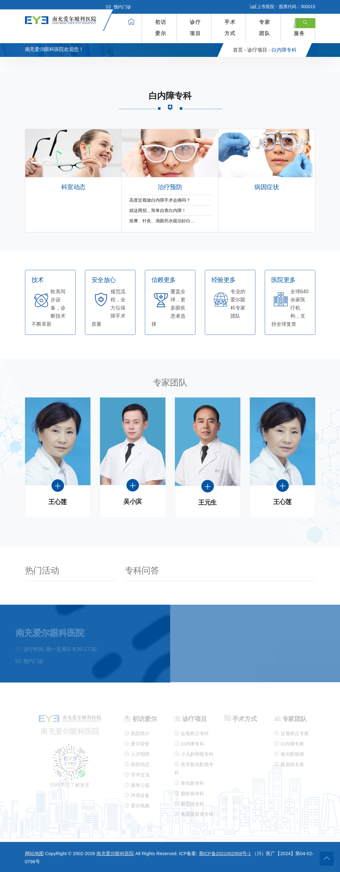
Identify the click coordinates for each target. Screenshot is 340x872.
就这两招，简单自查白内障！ (157, 210)
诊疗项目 (195, 27)
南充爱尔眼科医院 (115, 853)
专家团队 (264, 27)
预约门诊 (118, 6)
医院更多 (283, 280)
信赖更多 (163, 280)
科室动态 (73, 187)
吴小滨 (132, 501)
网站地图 (34, 853)
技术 (38, 280)
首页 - (239, 50)
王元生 (207, 502)
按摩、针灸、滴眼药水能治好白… (162, 220)
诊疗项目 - (258, 50)
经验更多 (223, 280)
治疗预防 (170, 187)
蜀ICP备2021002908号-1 (225, 853)
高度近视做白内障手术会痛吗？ (159, 200)
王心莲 (57, 502)
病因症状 (266, 187)
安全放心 (103, 280)
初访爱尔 (160, 27)
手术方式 (230, 27)
